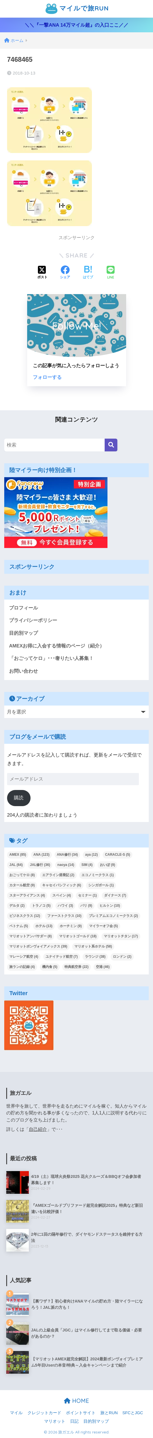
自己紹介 (38, 1129)
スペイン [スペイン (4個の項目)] (61, 895)
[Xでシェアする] (42, 273)
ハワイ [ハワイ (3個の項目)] (65, 906)
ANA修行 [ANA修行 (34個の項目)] (67, 855)
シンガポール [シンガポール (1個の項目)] (101, 885)
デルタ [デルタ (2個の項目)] (17, 906)
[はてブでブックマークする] (88, 273)
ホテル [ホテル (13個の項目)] (44, 926)
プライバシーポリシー (33, 620)
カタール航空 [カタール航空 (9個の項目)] (22, 885)
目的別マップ (23, 633)
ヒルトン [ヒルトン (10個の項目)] (110, 906)
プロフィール (23, 608)
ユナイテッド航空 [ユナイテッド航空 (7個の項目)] (62, 957)
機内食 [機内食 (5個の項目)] (49, 967)
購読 (18, 797)
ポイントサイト (81, 1413)
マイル (16, 1413)
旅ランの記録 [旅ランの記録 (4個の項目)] (22, 967)
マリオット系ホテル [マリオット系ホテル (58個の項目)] (93, 946)
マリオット (54, 1421)
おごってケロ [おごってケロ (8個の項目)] (22, 875)
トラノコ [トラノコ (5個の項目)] (41, 906)
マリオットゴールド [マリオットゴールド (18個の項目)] (78, 936)
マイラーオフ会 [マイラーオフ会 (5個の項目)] (103, 926)
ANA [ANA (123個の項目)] (41, 855)
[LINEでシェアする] (111, 273)
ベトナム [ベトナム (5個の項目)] (18, 926)
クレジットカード (44, 1413)
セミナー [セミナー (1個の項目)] (87, 895)
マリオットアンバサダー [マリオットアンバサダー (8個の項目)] (30, 936)
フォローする (47, 377)
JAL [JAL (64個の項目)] (16, 865)
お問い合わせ (23, 671)
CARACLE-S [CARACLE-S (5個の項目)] (117, 855)
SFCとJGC (132, 1413)
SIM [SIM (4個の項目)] (86, 865)
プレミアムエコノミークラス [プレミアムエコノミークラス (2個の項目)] (113, 916)
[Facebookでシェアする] (65, 273)
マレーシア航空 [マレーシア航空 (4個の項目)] (23, 957)
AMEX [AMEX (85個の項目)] (17, 855)
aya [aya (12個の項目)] (91, 855)
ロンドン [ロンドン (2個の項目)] (122, 957)
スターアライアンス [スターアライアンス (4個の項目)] (27, 895)
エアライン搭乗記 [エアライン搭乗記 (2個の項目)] (58, 875)
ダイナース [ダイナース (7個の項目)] (115, 895)
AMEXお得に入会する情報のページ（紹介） (56, 646)
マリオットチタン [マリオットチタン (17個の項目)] (121, 936)
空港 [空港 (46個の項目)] (103, 967)
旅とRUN (109, 1413)
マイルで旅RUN (77, 9)
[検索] (111, 445)
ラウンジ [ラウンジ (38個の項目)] (95, 957)
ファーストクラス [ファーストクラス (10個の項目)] (64, 916)
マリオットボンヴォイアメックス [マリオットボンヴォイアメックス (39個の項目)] (38, 946)
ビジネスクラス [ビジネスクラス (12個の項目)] (24, 916)
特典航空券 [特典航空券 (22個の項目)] (76, 967)
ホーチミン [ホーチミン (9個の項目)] (71, 926)
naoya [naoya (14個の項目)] (65, 865)
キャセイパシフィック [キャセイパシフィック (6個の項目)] (61, 885)
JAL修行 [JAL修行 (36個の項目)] (40, 865)
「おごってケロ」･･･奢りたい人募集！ (51, 658)
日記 (74, 1421)
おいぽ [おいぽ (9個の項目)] (107, 865)
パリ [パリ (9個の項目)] (86, 906)
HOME (76, 1401)
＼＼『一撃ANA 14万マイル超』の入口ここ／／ (76, 25)
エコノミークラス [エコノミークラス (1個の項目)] (97, 875)
